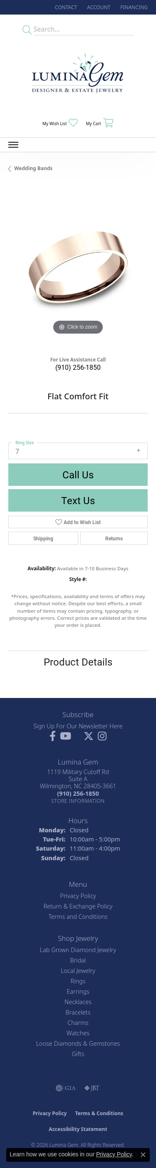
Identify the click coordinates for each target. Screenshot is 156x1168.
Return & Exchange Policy (77, 906)
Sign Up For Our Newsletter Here (78, 726)
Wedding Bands (33, 168)
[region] (78, 267)
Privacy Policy (78, 896)
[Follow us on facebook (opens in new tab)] (53, 736)
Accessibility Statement (78, 1129)
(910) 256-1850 (78, 367)
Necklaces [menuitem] (78, 1002)
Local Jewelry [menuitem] (78, 971)
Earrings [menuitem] (78, 991)
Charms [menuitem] (78, 1023)
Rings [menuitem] (78, 981)
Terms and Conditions (77, 917)
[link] (65, 7)
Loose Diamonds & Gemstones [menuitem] (78, 1043)
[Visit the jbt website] (92, 1088)
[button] (97, 7)
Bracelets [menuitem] (78, 1012)
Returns (114, 538)
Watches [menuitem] (78, 1033)
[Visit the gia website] (66, 1088)
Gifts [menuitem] (78, 1054)
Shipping (43, 538)
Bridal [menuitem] (78, 960)
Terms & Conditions (99, 1113)
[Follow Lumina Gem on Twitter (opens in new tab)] (89, 736)
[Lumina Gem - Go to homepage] (78, 75)
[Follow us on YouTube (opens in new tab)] (65, 736)
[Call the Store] (78, 793)
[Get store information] (78, 800)
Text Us (78, 500)
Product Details (78, 661)
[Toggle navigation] (13, 145)
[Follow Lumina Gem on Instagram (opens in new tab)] (102, 736)
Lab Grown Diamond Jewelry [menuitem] (78, 950)
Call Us (78, 474)
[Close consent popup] (143, 1154)
